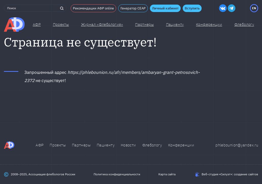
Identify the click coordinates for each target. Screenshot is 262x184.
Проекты (61, 24)
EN (254, 8)
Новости (128, 145)
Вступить (192, 8)
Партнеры (144, 24)
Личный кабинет (165, 8)
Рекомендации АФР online (93, 8)
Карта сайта (167, 174)
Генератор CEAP (133, 8)
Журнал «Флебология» (102, 24)
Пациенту (175, 24)
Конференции (209, 24)
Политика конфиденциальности (117, 174)
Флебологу (152, 145)
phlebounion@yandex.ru (236, 145)
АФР (37, 24)
